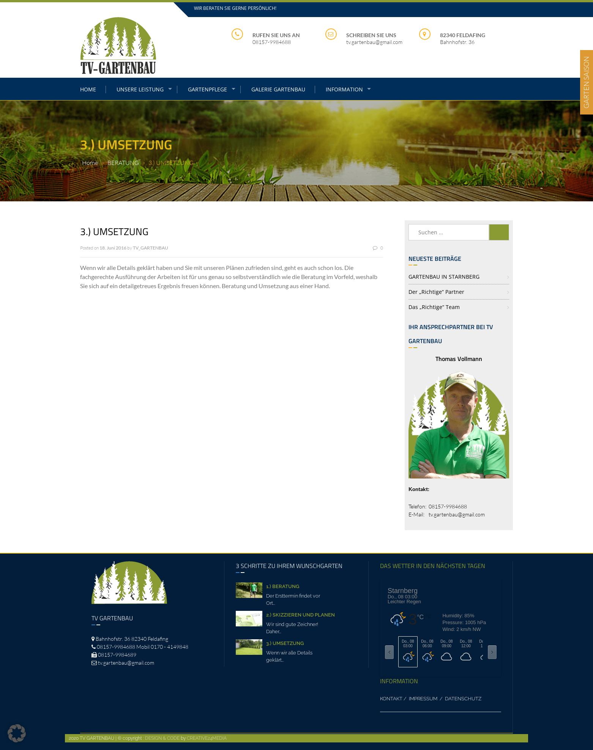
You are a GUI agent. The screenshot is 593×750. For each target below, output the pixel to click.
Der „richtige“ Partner (436, 291)
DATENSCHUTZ (463, 698)
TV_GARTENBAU (150, 248)
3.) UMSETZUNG (285, 643)
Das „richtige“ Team (434, 307)
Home (90, 162)
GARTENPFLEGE (207, 89)
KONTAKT (391, 698)
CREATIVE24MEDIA (207, 738)
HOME (88, 89)
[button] (16, 733)
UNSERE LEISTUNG (140, 89)
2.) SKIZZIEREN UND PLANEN (300, 615)
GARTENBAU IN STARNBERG (443, 276)
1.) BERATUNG (282, 586)
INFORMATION (344, 89)
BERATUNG (123, 162)
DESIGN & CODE (162, 738)
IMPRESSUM (423, 698)
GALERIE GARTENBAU (278, 89)
